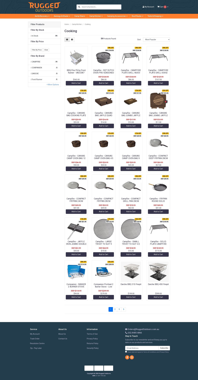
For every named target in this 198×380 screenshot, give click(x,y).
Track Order (35, 339)
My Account (35, 334)
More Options (53, 85)
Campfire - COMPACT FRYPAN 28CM (103, 199)
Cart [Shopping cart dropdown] (162, 6)
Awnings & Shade (62, 16)
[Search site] (79, 7)
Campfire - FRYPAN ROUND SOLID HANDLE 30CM (158, 201)
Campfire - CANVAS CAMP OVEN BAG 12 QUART (76, 158)
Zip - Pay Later (36, 348)
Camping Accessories (117, 16)
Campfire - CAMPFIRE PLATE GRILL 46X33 (131, 71)
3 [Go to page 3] (119, 309)
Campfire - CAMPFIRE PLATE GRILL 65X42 (158, 71)
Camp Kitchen (96, 16)
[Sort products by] (156, 39)
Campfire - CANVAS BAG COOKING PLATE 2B (76, 115)
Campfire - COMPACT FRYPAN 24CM (76, 199)
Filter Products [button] (37, 24)
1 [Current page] (110, 309)
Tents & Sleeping (155, 16)
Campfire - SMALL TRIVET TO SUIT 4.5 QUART (131, 244)
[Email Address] (142, 348)
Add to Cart (76, 83)
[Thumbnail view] (67, 39)
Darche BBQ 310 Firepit (131, 284)
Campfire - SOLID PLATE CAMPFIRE (158, 242)
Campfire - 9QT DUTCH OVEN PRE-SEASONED (103, 71)
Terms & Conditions (149, 352)
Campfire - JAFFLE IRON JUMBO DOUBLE (76, 242)
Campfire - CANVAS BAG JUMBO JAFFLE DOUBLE (130, 115)
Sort (139, 39)
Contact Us (62, 339)
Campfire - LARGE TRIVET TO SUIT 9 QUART (103, 244)
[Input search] (101, 7)
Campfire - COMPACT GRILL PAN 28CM (131, 199)
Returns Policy (92, 343)
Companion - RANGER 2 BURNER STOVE (76, 285)
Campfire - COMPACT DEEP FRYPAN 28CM (158, 157)
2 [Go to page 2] (114, 309)
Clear (46, 50)
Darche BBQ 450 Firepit (158, 284)
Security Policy (93, 348)
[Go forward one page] (123, 309)
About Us (62, 334)
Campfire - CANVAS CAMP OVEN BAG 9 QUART (131, 158)
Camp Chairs (79, 16)
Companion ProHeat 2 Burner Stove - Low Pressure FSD (103, 286)
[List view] (72, 39)
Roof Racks (137, 16)
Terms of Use (92, 334)
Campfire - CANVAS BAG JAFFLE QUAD (103, 114)
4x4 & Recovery (42, 16)
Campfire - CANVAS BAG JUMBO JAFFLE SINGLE (158, 115)
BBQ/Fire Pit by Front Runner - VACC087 (76, 71)
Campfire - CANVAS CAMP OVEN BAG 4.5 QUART (103, 158)
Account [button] (148, 7)
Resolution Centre (37, 343)
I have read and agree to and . (147, 352)
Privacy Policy (92, 339)
